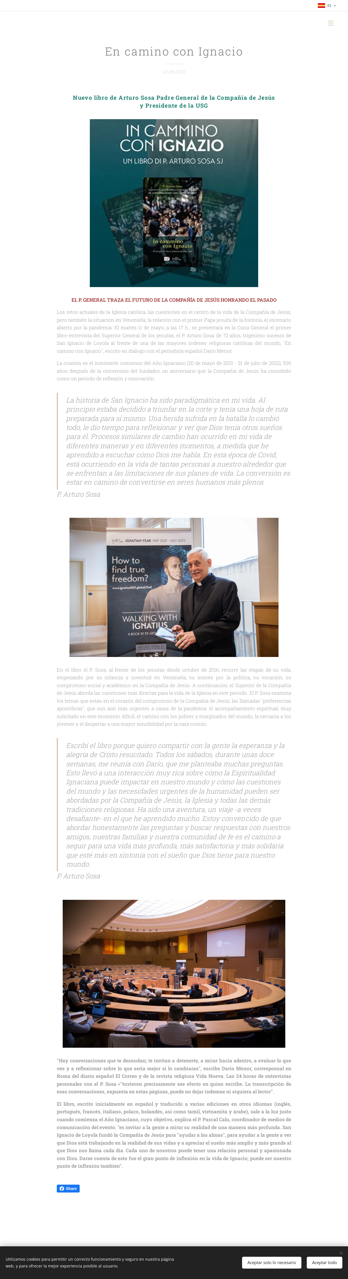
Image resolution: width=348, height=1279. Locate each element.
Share (68, 1188)
